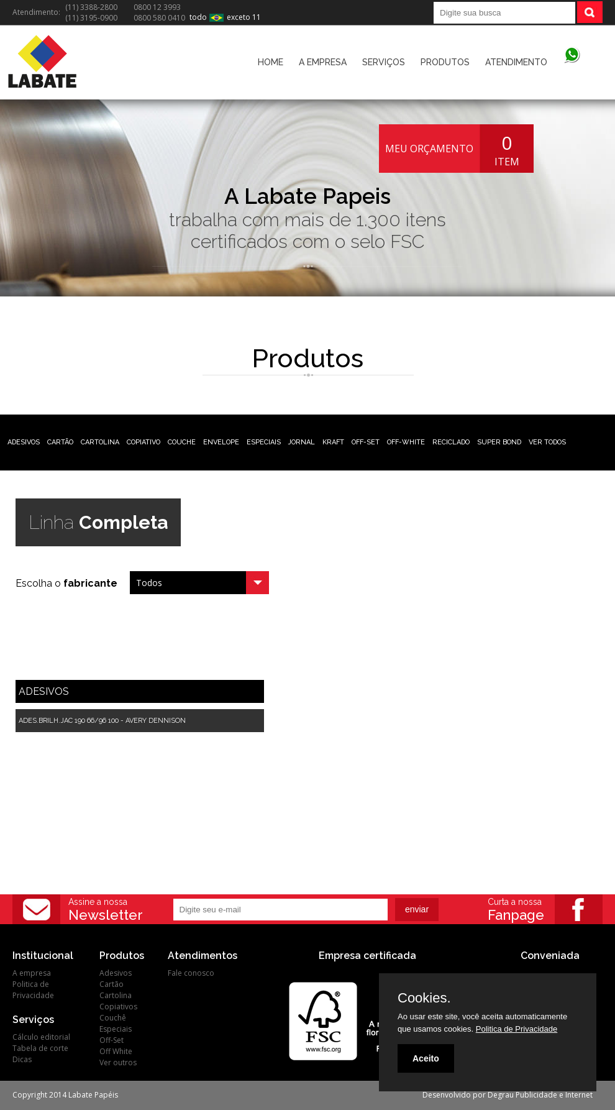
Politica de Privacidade (33, 990)
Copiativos (118, 1006)
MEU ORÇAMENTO (429, 148)
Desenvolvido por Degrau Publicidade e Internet (507, 1094)
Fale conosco (191, 973)
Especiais (115, 1029)
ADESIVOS (23, 442)
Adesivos (115, 973)
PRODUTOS (445, 62)
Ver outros (118, 1062)
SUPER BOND (499, 442)
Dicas (22, 1059)
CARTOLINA (100, 442)
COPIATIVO (143, 442)
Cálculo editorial (41, 1037)
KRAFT (333, 442)
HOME (270, 62)
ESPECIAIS (264, 442)
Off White (115, 1051)
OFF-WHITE (406, 442)
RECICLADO (451, 442)
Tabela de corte (40, 1048)
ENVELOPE (221, 442)
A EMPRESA (323, 62)
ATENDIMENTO (516, 62)
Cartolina (115, 995)
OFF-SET (366, 442)
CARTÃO (60, 442)
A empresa (31, 973)
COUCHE (182, 442)
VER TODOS (547, 442)
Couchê (112, 1017)
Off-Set (111, 1040)
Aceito (425, 1058)
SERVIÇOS (383, 62)
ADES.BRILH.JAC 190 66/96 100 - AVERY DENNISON (102, 721)
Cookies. (424, 998)
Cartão (111, 984)
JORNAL (301, 442)
